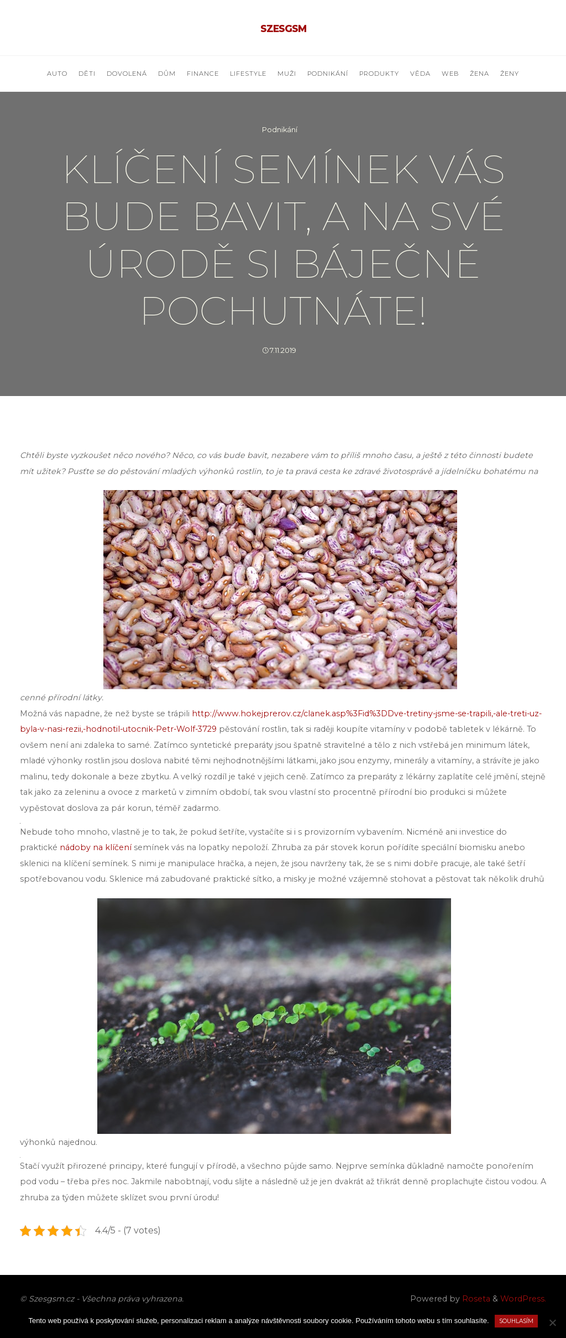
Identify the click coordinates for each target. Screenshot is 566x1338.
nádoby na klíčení (96, 847)
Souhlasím (516, 1321)
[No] (552, 1322)
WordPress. (523, 1299)
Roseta (475, 1299)
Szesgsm (283, 28)
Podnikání (279, 130)
